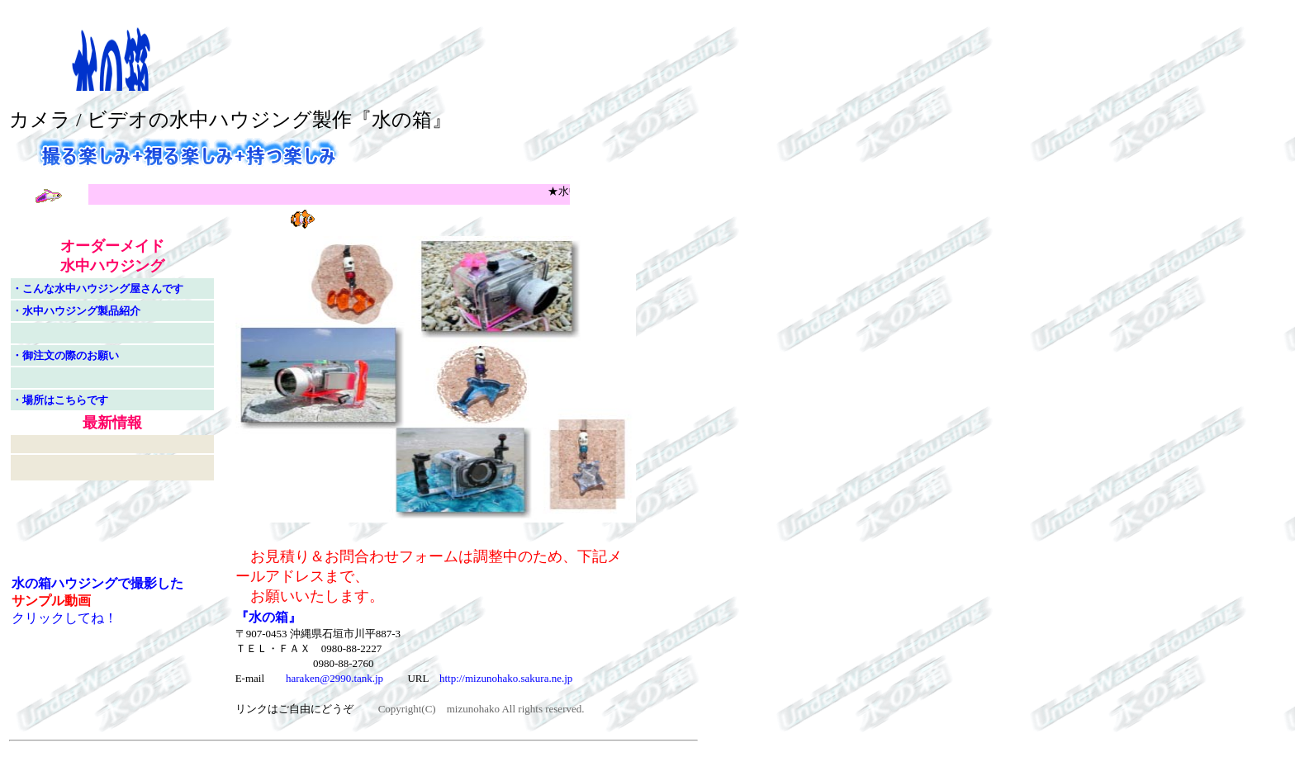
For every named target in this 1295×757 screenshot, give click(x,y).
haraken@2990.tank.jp (334, 678)
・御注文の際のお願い (65, 355)
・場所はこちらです (60, 400)
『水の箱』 (268, 617)
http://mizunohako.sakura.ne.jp (505, 678)
